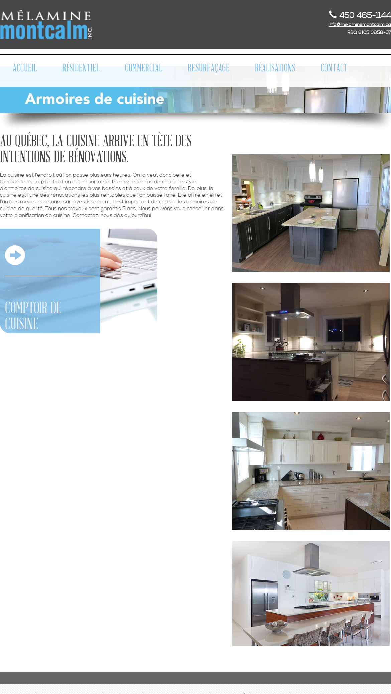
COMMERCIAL (143, 68)
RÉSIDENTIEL (81, 68)
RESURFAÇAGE (209, 68)
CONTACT (334, 68)
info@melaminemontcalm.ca (360, 25)
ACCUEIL (25, 68)
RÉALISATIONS (275, 68)
